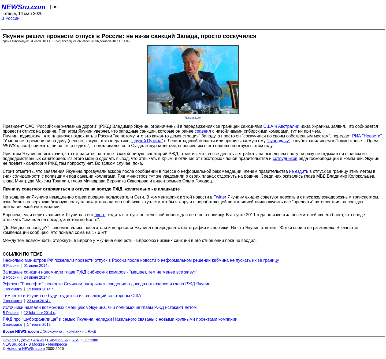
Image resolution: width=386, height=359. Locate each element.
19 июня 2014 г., (41, 289)
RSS (75, 340)
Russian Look (193, 117)
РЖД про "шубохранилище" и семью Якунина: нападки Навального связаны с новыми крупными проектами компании (120, 319)
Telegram (90, 340)
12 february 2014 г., (40, 313)
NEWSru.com (23, 7)
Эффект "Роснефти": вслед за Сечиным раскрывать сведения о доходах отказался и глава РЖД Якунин (106, 284)
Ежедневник (57, 340)
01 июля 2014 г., (37, 265)
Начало (9, 340)
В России (10, 18)
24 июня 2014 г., (37, 277)
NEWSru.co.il (14, 344)
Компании (75, 331)
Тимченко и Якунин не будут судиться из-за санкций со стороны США (72, 295)
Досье (24, 340)
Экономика (12, 289)
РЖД (92, 331)
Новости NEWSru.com (25, 348)
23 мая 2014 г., (40, 301)
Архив (38, 340)
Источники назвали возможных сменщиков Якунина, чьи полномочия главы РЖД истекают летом (99, 307)
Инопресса (57, 344)
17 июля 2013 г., (41, 324)
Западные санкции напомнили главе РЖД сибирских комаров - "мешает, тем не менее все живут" (100, 272)
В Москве (36, 344)
